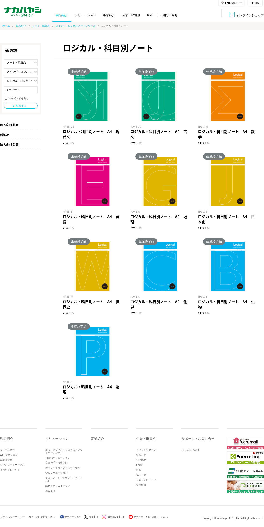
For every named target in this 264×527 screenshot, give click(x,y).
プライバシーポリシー (12, 516)
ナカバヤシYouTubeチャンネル (151, 516)
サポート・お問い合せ (162, 15)
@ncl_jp (93, 516)
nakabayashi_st (116, 516)
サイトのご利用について (42, 516)
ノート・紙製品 (41, 25)
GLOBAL (255, 2)
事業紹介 (109, 15)
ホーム (6, 25)
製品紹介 (62, 15)
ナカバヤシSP (70, 516)
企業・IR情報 (131, 15)
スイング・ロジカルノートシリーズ (75, 25)
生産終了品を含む (18, 98)
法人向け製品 (9, 144)
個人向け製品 (9, 125)
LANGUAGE (231, 2)
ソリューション (85, 15)
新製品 (4, 134)
